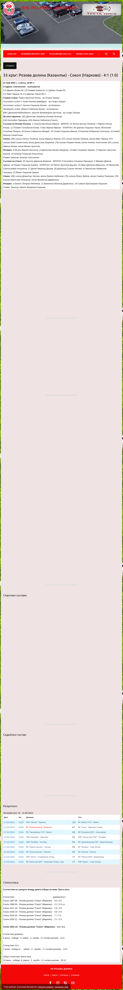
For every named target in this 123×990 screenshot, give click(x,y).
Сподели (10, 65)
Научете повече (45, 987)
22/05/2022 (9, 852)
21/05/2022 (9, 822)
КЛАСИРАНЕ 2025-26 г (60, 54)
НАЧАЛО (11, 54)
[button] (61, 234)
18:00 (21, 822)
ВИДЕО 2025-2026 (84, 54)
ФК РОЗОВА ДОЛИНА (49, 7)
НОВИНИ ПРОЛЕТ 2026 (33, 54)
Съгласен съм (61, 987)
